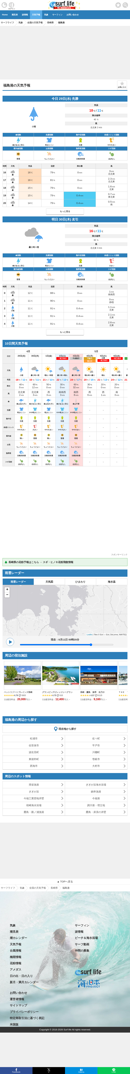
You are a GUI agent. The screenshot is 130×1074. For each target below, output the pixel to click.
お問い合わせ (73, 15)
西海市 (34, 765)
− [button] (7, 595)
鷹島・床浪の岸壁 (96, 812)
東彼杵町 (34, 759)
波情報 (25, 15)
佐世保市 (34, 745)
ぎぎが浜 (34, 791)
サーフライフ (8, 887)
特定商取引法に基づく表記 (27, 1018)
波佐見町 (34, 752)
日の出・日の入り (21, 976)
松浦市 (34, 738)
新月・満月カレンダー (24, 982)
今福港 (96, 798)
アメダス (15, 969)
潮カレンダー (18, 938)
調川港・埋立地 (96, 805)
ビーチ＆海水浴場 (86, 938)
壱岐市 (96, 759)
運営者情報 (17, 999)
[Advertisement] (65, 51)
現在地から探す (67, 728)
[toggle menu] (125, 4)
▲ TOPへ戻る (65, 881)
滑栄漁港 (34, 784)
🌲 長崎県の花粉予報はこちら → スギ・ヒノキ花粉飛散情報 (38, 562)
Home (5, 15)
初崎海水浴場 (33, 805)
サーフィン (57, 15)
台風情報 (15, 950)
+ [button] (7, 589)
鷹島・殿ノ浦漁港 (34, 812)
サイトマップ (18, 1005)
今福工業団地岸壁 (34, 798)
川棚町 (96, 752)
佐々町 (96, 738)
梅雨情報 (15, 957)
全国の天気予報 (37, 887)
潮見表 (15, 15)
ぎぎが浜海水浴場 (96, 784)
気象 (46, 15)
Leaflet (89, 635)
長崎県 (54, 887)
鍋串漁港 (96, 791)
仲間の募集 (82, 950)
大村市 (96, 765)
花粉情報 (15, 963)
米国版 (14, 1024)
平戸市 (96, 745)
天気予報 (36, 15)
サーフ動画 (82, 944)
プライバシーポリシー (24, 1011)
